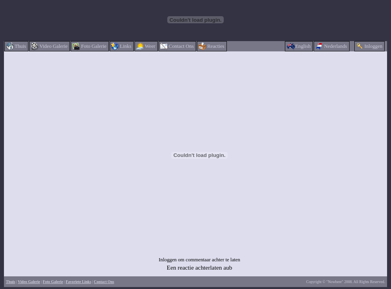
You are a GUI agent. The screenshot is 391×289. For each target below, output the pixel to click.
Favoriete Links (78, 282)
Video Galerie (29, 282)
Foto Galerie (53, 282)
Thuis (10, 282)
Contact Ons (104, 282)
